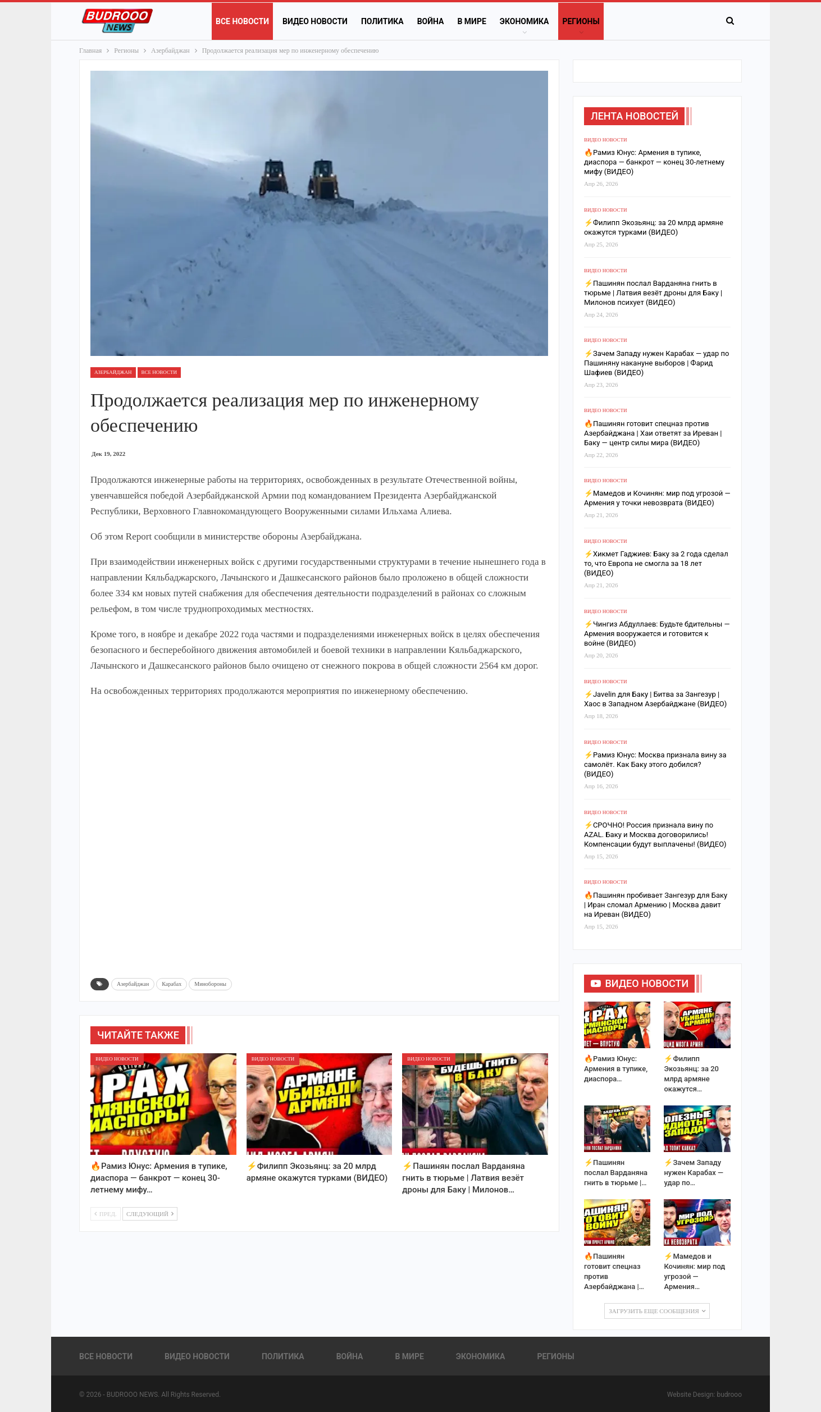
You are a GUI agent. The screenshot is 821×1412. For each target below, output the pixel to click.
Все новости (242, 21)
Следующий (150, 1213)
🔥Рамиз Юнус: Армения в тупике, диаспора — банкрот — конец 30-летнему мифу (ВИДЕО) (654, 162)
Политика (382, 21)
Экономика (524, 21)
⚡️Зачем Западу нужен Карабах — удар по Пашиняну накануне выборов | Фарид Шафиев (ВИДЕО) (656, 363)
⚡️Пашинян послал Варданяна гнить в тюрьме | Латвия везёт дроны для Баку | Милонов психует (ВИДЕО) (653, 293)
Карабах (171, 984)
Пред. (105, 1213)
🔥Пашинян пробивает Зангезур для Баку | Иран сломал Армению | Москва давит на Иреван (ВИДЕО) (655, 905)
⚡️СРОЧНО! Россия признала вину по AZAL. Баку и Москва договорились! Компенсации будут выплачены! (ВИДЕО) (655, 834)
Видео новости (315, 21)
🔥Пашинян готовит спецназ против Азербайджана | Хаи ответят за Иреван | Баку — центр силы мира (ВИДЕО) (653, 433)
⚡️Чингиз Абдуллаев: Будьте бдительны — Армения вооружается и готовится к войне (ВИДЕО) (657, 633)
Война (430, 21)
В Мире (471, 21)
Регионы (580, 21)
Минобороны (210, 984)
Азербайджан (113, 372)
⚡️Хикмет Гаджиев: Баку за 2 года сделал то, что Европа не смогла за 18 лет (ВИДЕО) (656, 563)
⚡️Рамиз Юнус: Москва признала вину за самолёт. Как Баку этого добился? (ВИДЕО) (655, 764)
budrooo (729, 1395)
